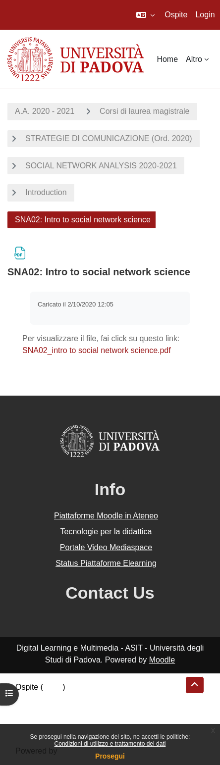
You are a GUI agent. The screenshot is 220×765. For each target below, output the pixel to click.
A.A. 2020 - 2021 (44, 111)
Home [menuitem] (167, 59)
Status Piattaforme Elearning (106, 563)
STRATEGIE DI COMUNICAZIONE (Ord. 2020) (108, 138)
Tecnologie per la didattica (106, 531)
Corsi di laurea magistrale (144, 111)
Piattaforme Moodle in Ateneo (106, 515)
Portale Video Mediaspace (106, 547)
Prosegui (110, 756)
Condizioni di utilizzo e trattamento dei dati (110, 743)
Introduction (46, 192)
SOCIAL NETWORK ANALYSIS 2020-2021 (101, 165)
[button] (145, 15)
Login (205, 14)
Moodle (162, 660)
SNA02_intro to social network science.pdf (96, 350)
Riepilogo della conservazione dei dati (82, 699)
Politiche (30, 711)
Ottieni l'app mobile (49, 722)
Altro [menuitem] (194, 59)
